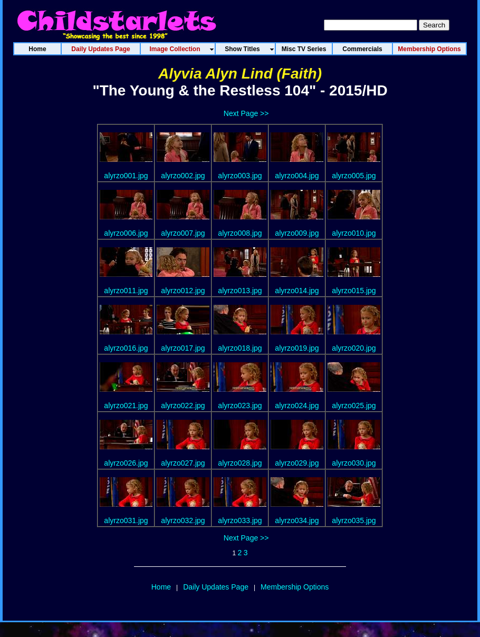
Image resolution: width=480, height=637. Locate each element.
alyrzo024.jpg (297, 405)
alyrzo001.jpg (126, 175)
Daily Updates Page (215, 587)
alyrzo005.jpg (354, 175)
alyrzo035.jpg (354, 520)
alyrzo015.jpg (354, 290)
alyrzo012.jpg (183, 290)
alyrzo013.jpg (240, 290)
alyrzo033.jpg (240, 520)
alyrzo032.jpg (183, 520)
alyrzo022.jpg (183, 405)
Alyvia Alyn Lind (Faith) (240, 73)
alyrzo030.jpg (354, 463)
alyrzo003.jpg (240, 175)
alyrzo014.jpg (297, 290)
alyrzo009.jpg (297, 233)
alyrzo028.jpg (240, 463)
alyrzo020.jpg (354, 348)
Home (161, 587)
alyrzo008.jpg (240, 233)
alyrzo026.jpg (126, 463)
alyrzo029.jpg (297, 463)
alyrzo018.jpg (240, 348)
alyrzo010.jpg (354, 233)
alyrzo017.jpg (183, 348)
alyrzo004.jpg (297, 175)
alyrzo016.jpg (126, 348)
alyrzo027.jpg (183, 463)
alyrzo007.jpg (183, 233)
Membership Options (295, 587)
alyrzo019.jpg (297, 348)
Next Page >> (246, 113)
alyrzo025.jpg (354, 405)
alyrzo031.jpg (126, 520)
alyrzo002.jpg (183, 175)
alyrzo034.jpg (297, 520)
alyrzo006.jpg (126, 233)
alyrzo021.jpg (126, 405)
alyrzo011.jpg (126, 290)
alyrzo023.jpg (240, 405)
